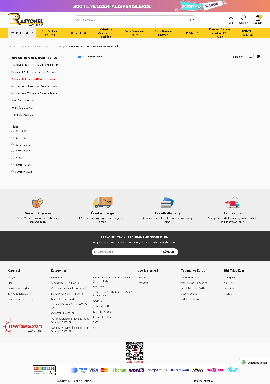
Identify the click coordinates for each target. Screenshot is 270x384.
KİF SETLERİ (78, 32)
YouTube (229, 282)
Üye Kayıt (143, 282)
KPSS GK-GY (192, 32)
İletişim (11, 277)
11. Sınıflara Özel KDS (22, 114)
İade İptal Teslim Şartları (193, 288)
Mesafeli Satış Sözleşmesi (194, 282)
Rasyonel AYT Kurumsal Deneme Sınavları (95, 46)
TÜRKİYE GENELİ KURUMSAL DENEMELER (34, 65)
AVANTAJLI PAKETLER (248, 33)
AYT (95, 327)
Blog (10, 282)
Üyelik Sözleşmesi (190, 277)
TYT (95, 322)
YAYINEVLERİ (100, 300)
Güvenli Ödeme (189, 293)
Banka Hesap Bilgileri (19, 288)
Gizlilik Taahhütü (190, 298)
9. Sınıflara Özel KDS (22, 100)
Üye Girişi (143, 277)
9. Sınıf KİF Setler (102, 306)
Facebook (229, 288)
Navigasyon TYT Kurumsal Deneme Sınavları (34, 86)
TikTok (228, 293)
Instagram (229, 277)
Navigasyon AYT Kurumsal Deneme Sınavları (34, 93)
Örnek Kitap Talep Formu (21, 298)
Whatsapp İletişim (257, 362)
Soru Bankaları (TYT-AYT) (50, 33)
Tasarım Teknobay (203, 380)
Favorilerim (243, 22)
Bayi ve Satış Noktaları (19, 293)
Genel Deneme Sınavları (163, 33)
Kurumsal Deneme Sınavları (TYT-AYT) (219, 33)
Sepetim (257, 19)
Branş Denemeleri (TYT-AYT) (135, 33)
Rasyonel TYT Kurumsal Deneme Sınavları (33, 72)
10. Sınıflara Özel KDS (22, 107)
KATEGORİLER (24, 32)
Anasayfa (12, 46)
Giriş (231, 22)
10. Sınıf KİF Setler (102, 311)
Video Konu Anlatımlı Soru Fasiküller (106, 33)
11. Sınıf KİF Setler (102, 316)
